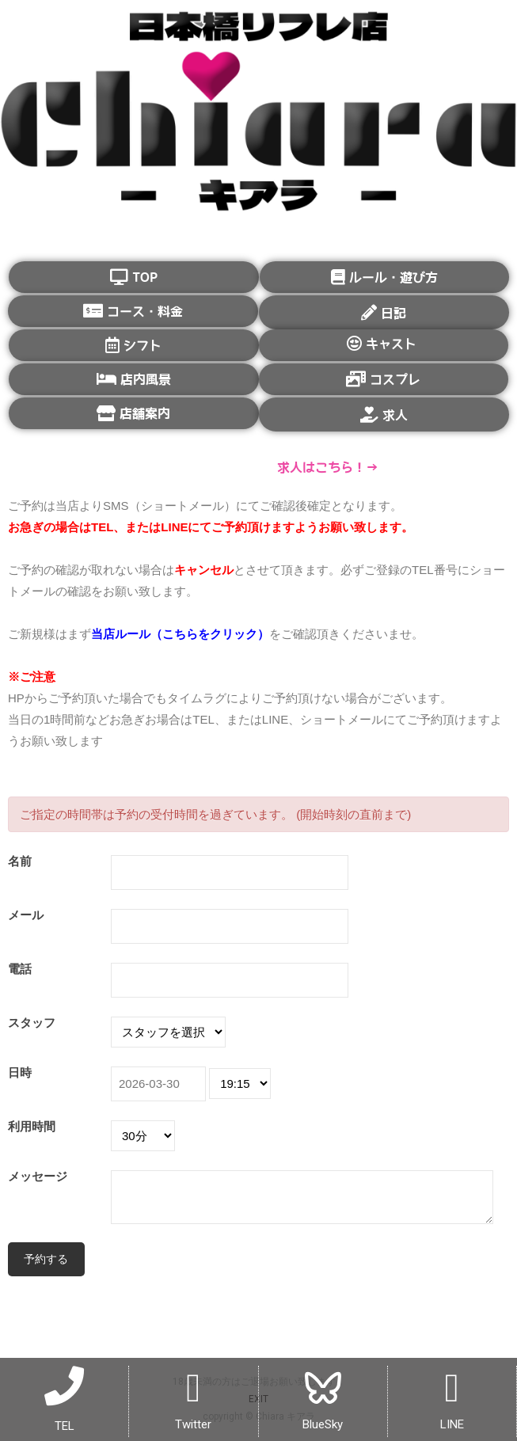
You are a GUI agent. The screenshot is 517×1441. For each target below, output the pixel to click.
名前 (20, 861)
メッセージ (37, 1176)
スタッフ (31, 1022)
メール (26, 915)
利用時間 (31, 1126)
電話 (20, 968)
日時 (20, 1072)
